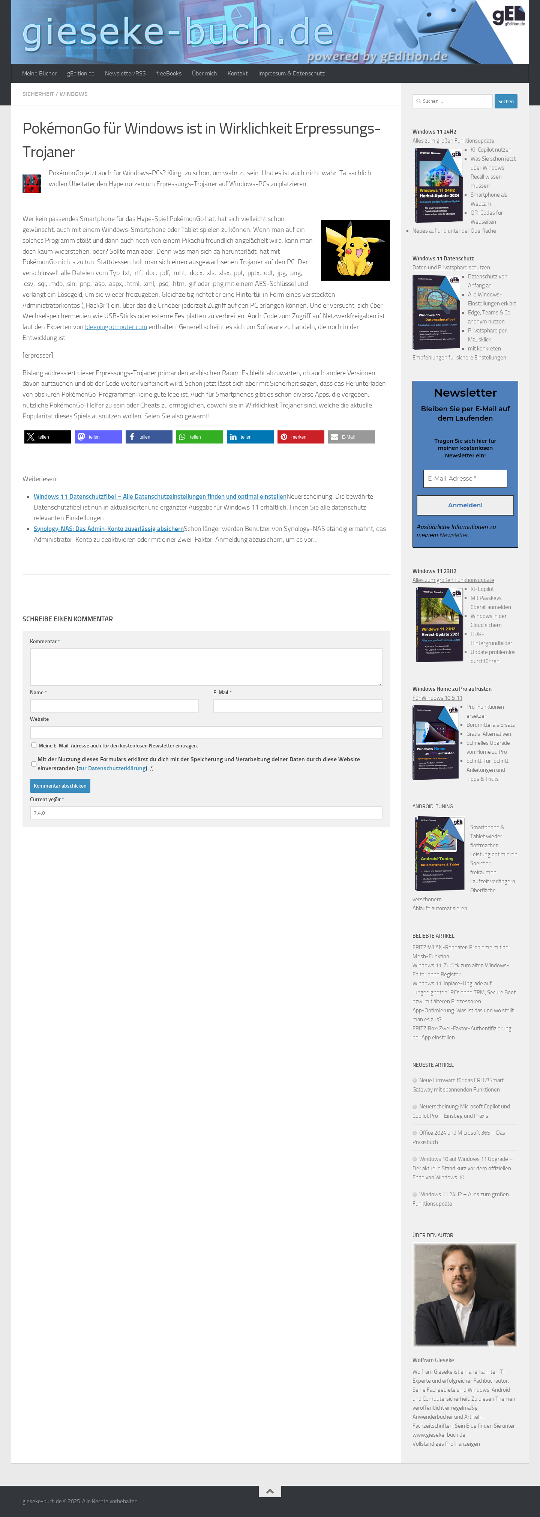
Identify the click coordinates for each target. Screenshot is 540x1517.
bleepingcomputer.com (117, 327)
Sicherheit (38, 94)
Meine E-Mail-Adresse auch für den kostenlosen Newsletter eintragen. (115, 746)
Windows (74, 94)
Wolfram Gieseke (433, 1360)
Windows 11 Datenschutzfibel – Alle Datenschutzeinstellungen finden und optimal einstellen (167, 496)
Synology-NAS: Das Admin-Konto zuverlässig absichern (114, 529)
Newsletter (454, 535)
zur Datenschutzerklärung (112, 768)
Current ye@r (47, 799)
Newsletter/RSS (125, 73)
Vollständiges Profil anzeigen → (449, 1443)
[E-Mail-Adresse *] (465, 479)
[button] (47, 437)
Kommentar (45, 641)
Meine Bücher (39, 73)
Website (39, 719)
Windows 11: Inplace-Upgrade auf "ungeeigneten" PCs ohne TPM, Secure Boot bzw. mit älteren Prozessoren (464, 992)
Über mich (204, 73)
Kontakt (238, 73)
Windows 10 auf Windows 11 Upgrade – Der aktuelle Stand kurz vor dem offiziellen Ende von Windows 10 (462, 1168)
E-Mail (222, 692)
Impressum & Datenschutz (291, 73)
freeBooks (169, 73)
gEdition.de (80, 73)
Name (38, 692)
